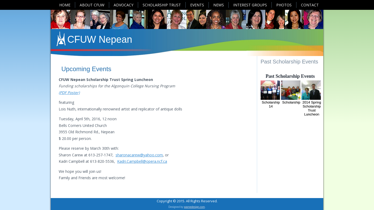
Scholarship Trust (162, 4)
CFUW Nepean (99, 39)
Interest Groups (250, 4)
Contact (310, 4)
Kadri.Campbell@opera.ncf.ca (142, 161)
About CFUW (92, 4)
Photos (284, 4)
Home (64, 4)
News (218, 4)
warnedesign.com (194, 206)
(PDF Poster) (69, 92)
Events (197, 4)
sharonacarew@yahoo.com (139, 154)
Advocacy (123, 4)
